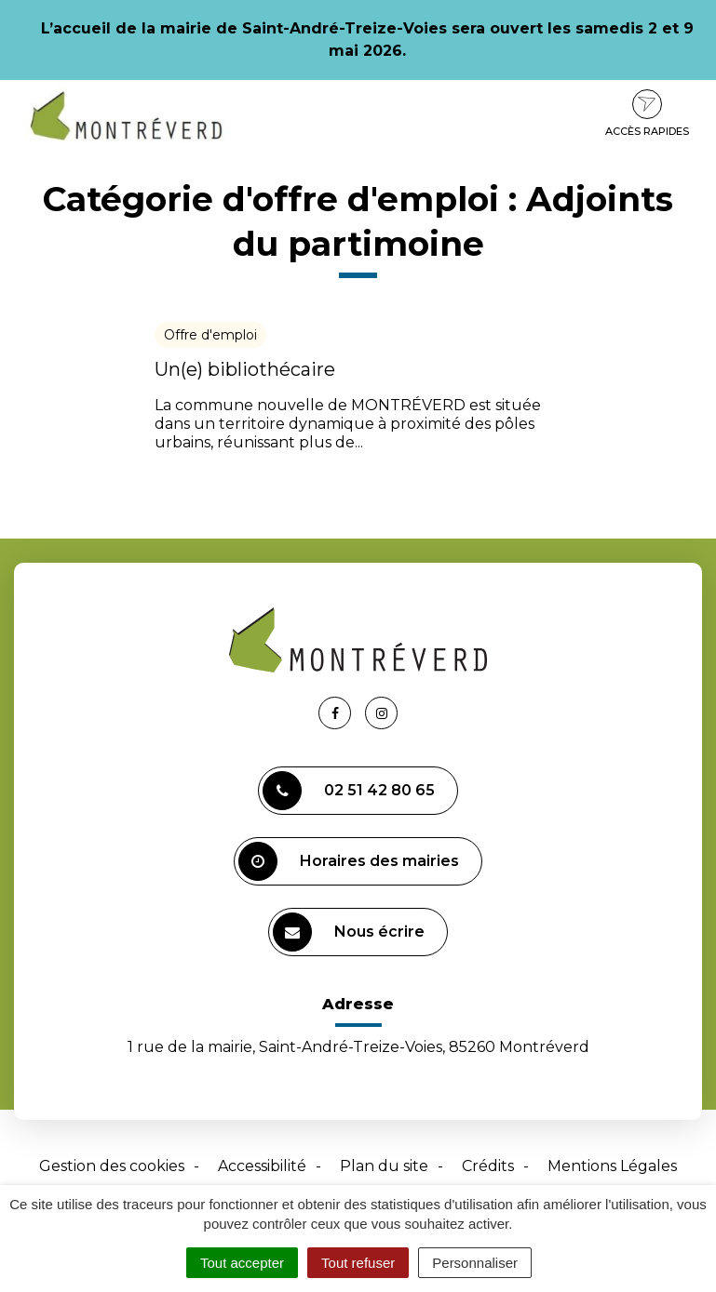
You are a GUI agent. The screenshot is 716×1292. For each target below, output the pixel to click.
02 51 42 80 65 (349, 790)
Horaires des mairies (348, 861)
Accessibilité (262, 1166)
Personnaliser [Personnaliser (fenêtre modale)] (475, 1263)
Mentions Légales (612, 1166)
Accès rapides (647, 113)
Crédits (488, 1166)
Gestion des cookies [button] (111, 1166)
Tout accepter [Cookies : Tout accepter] (242, 1263)
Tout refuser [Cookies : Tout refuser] (358, 1263)
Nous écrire (349, 932)
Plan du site (384, 1166)
